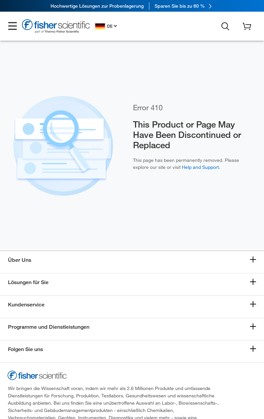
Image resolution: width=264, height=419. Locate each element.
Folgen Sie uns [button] (25, 349)
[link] (132, 6)
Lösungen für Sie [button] (28, 282)
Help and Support (200, 167)
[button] (12, 26)
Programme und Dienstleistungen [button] (48, 327)
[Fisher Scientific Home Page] (55, 27)
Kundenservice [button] (26, 304)
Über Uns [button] (19, 260)
